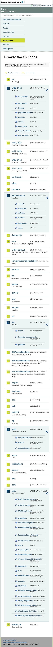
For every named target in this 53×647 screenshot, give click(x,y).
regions (21, 442)
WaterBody (22, 586)
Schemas (6, 36)
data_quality (22, 103)
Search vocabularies (14, 73)
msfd (14, 429)
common (16, 189)
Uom (20, 571)
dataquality (17, 235)
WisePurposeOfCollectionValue (24, 616)
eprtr (14, 241)
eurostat (15, 269)
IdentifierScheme (24, 541)
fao (13, 276)
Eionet (12, 15)
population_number (24, 113)
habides (15, 308)
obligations (22, 223)
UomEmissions (23, 575)
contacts (21, 204)
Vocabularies (8, 40)
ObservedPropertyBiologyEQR (24, 559)
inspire (15, 383)
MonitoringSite (23, 550)
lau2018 (15, 412)
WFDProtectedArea (24, 596)
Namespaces (8, 49)
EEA (13, 2)
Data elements (8, 32)
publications (17, 464)
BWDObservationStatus (24, 499)
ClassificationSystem (24, 523)
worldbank (16, 625)
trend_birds (22, 126)
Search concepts (30, 73)
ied (13, 322)
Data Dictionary (20, 15)
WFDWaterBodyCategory (24, 605)
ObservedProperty (24, 554)
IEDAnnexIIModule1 (21, 352)
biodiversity (17, 177)
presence (21, 117)
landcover (16, 391)
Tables (5, 28)
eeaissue (21, 217)
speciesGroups (23, 448)
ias (13, 316)
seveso (15, 470)
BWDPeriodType (24, 505)
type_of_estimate (24, 131)
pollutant (21, 345)
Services (6, 44)
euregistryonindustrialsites (21, 261)
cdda (14, 183)
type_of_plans (23, 135)
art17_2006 (17, 151)
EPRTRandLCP (19, 250)
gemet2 (15, 293)
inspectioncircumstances (24, 337)
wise (14, 491)
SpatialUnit (22, 566)
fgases (15, 284)
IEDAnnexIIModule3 (21, 361)
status (20, 228)
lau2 (13, 406)
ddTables (21, 213)
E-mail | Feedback (9, 640)
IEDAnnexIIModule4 (21, 372)
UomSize (21, 581)
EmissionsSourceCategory (24, 535)
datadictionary (18, 196)
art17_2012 (17, 160)
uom (14, 485)
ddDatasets (22, 208)
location (21, 108)
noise (14, 455)
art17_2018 (17, 168)
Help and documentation (12, 20)
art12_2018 (17, 143)
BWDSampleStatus (24, 511)
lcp (13, 421)
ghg (13, 299)
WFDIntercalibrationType (24, 590)
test (13, 479)
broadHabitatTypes (24, 438)
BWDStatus (22, 518)
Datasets (6, 24)
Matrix (20, 545)
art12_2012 (17, 88)
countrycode (23, 96)
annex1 (21, 331)
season (21, 122)
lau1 (13, 400)
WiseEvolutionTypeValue (24, 611)
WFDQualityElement (24, 601)
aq (13, 79)
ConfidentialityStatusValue (24, 527)
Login (34, 5)
